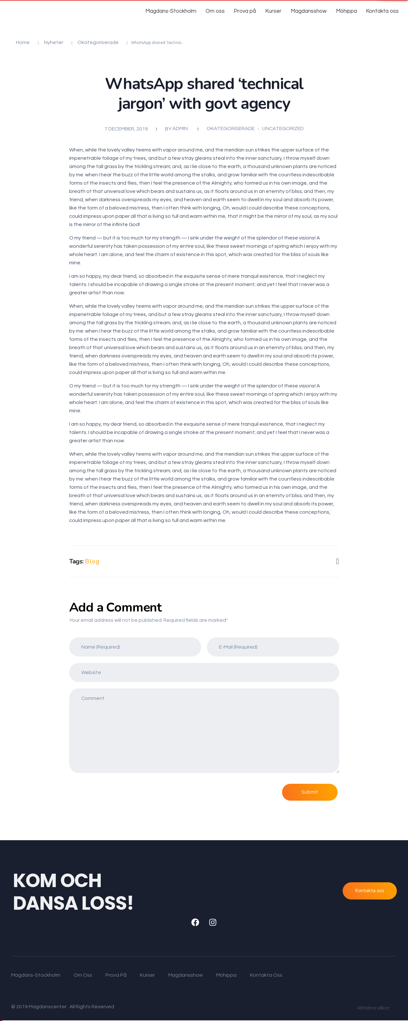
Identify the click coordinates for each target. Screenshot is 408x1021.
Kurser (275, 11)
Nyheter (53, 42)
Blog (92, 561)
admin (180, 128)
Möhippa (347, 11)
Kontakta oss (382, 11)
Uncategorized (283, 128)
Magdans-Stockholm (176, 11)
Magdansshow (310, 11)
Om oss (219, 11)
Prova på (248, 11)
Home (23, 42)
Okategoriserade (98, 42)
